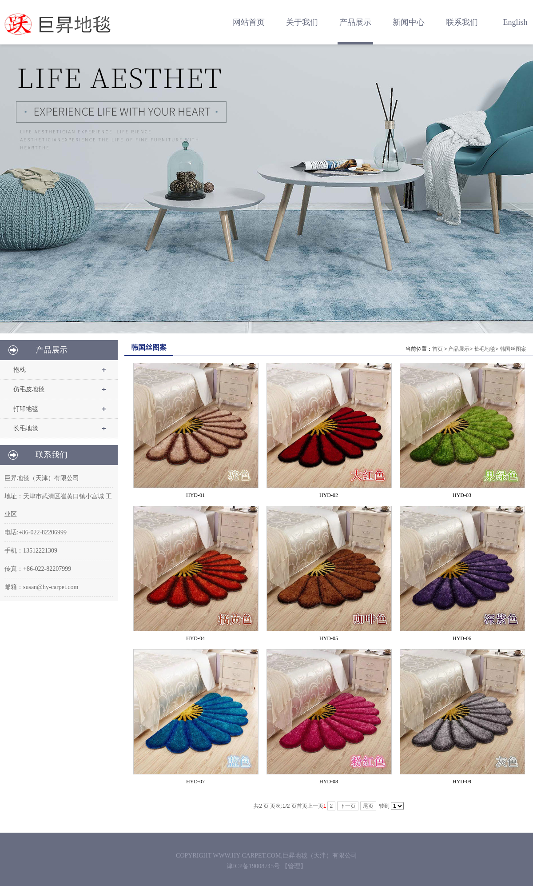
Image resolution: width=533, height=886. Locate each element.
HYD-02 (328, 495)
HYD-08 (328, 781)
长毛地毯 (25, 428)
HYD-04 (195, 638)
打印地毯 (25, 408)
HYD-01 (195, 495)
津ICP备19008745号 (254, 866)
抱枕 (19, 369)
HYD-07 (195, 781)
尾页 (368, 806)
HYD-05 (328, 638)
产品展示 (458, 349)
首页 (437, 349)
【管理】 (294, 866)
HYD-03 (462, 495)
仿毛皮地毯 (28, 389)
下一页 (348, 806)
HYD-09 (462, 781)
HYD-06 (462, 638)
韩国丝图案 (513, 349)
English (515, 22)
